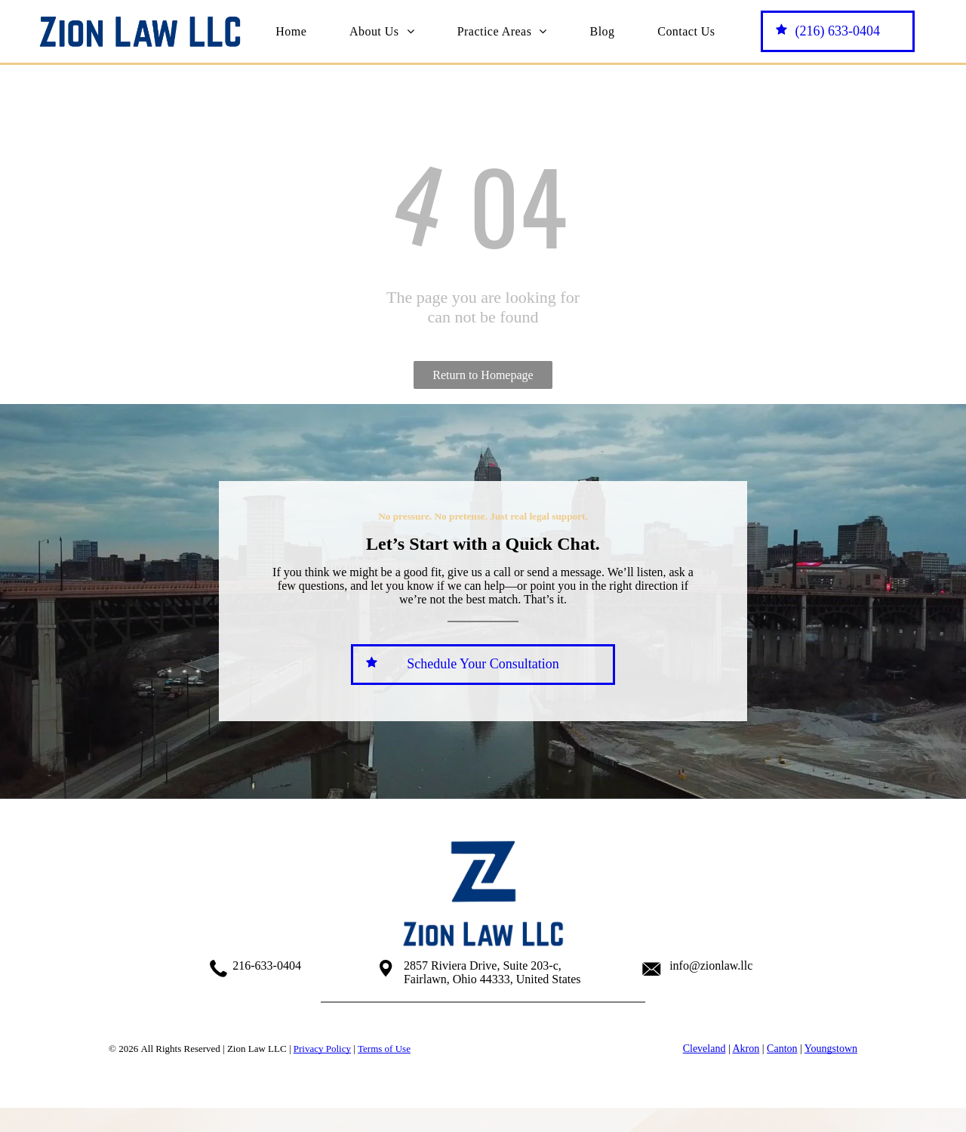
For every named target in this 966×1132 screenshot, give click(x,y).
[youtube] (483, 1024)
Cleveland (704, 1048)
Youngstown (830, 1048)
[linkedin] (520, 1024)
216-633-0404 (266, 965)
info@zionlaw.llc (710, 965)
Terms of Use (384, 1048)
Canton (782, 1048)
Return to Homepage (482, 375)
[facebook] (446, 1024)
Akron (745, 1048)
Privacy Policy (322, 1048)
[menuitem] (291, 31)
